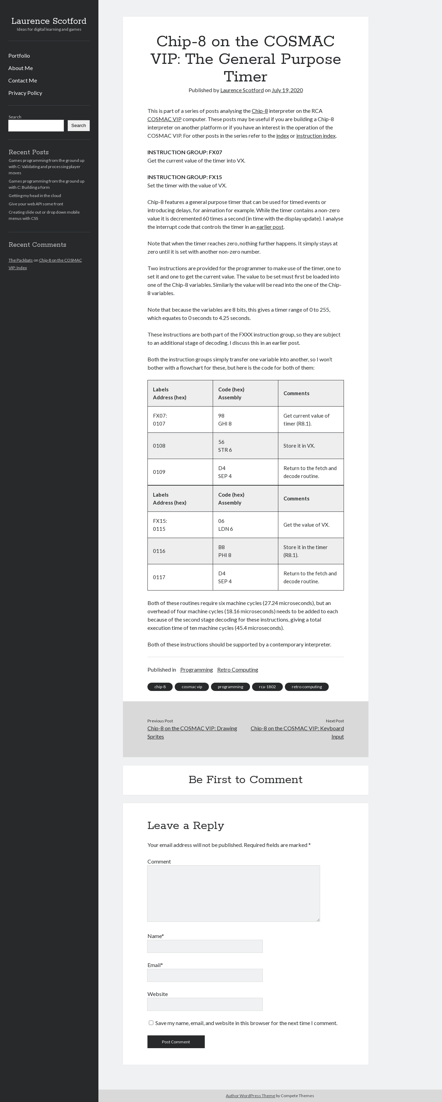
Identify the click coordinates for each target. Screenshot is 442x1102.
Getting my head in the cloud (35, 195)
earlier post (270, 226)
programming (230, 686)
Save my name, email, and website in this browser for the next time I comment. (246, 1023)
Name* (155, 936)
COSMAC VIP (164, 119)
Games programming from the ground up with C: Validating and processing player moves (46, 166)
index (282, 135)
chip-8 (160, 686)
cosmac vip (192, 686)
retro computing (307, 686)
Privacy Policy (25, 92)
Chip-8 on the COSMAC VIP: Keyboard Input (297, 732)
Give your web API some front (36, 203)
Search (15, 116)
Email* (155, 965)
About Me (20, 68)
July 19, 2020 (287, 90)
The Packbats (21, 260)
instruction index (316, 135)
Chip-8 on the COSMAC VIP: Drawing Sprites (192, 732)
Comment (159, 861)
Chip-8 (260, 110)
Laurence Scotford (49, 21)
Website (157, 994)
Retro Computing (237, 669)
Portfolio (19, 55)
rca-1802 (267, 686)
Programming (196, 669)
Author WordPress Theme (250, 1095)
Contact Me (22, 80)
